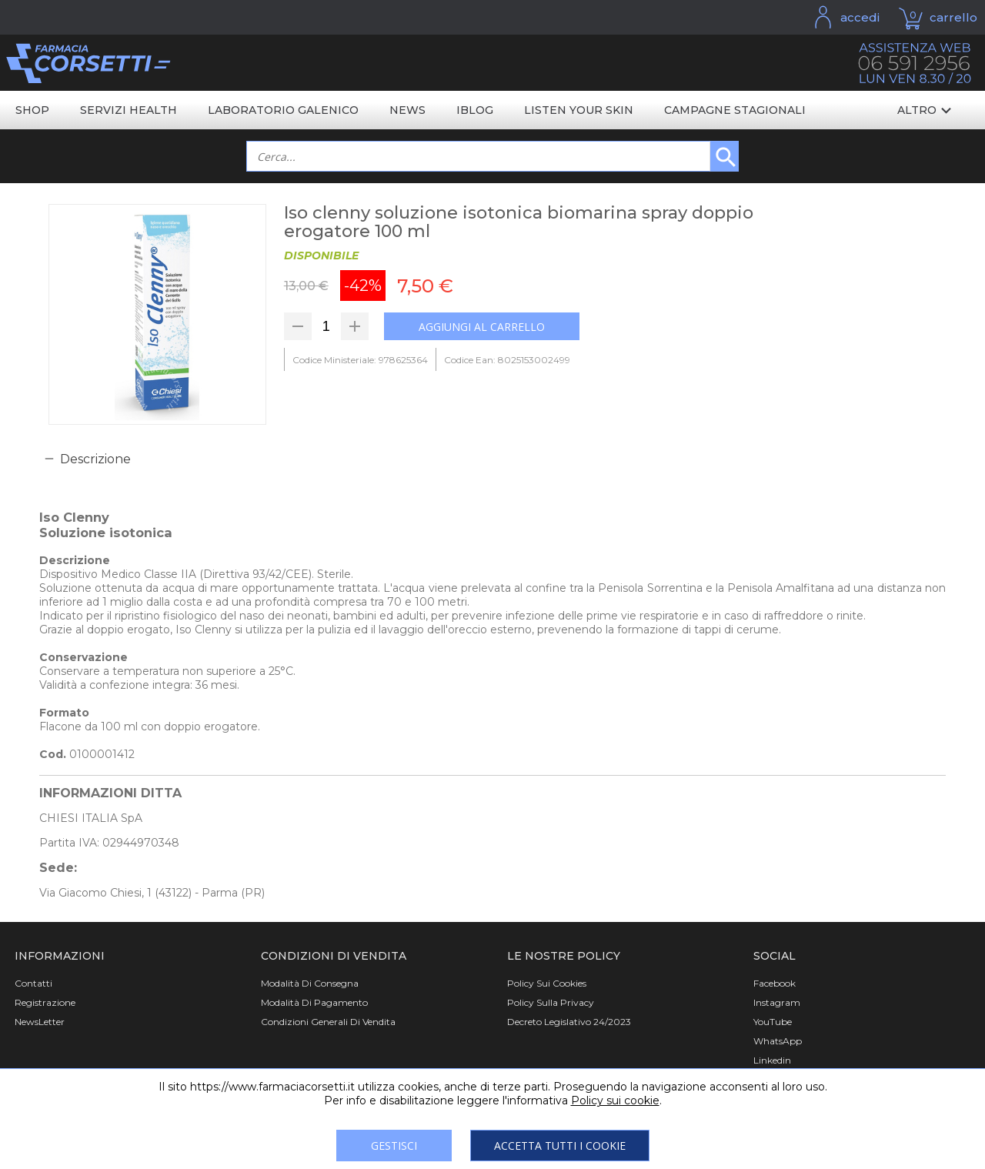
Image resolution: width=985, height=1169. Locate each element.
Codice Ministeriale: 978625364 (360, 360)
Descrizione (95, 459)
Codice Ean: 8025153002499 (507, 360)
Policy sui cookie (615, 1100)
